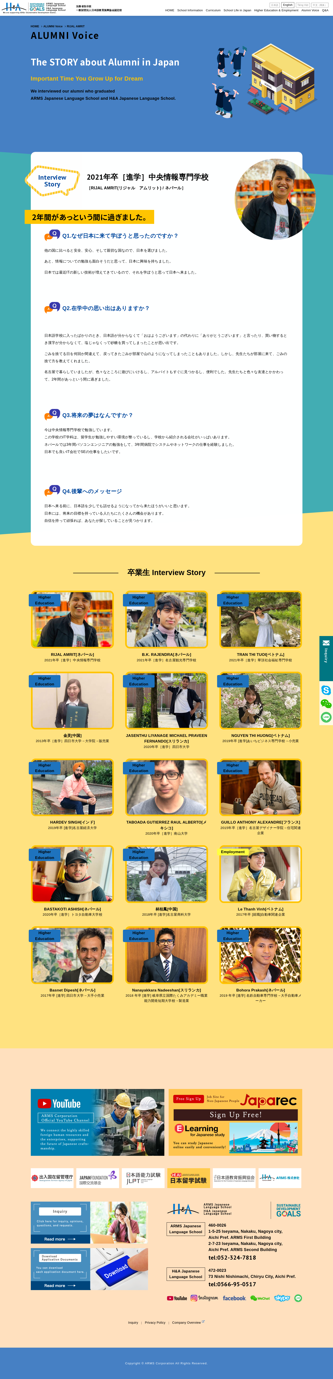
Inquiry (133, 1322)
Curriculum (213, 10)
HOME (169, 10)
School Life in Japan (237, 10)
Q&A (325, 10)
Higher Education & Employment (276, 10)
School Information (190, 10)
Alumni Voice (310, 10)
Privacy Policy (155, 1322)
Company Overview (188, 1322)
